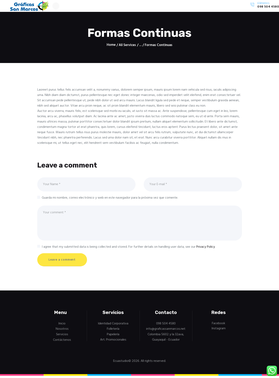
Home (110, 45)
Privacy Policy (205, 249)
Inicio (62, 326)
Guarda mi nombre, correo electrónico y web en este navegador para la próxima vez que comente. (110, 199)
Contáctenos (62, 342)
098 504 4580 (166, 326)
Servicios (62, 337)
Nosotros (62, 331)
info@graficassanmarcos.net (166, 331)
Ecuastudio (120, 363)
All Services (127, 45)
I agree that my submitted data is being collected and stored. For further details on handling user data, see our (128, 249)
